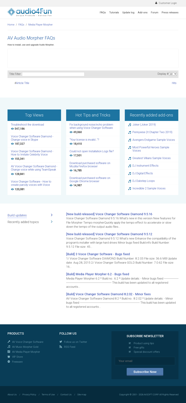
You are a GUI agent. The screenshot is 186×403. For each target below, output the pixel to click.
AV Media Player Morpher (26, 351)
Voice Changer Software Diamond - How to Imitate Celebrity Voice (32, 153)
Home (11, 24)
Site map (81, 394)
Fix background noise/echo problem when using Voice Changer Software (91, 126)
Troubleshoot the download (27, 124)
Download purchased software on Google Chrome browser (90, 179)
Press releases (170, 12)
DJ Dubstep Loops (143, 181)
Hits (174, 83)
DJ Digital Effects (142, 173)
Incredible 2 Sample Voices (148, 188)
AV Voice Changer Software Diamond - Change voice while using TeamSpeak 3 (34, 168)
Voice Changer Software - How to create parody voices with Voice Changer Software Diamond (31, 183)
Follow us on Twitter (75, 341)
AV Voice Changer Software (27, 341)
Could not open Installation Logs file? (92, 151)
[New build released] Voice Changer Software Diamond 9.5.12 (109, 234)
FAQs (103, 12)
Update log (128, 12)
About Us (12, 394)
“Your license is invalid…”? (84, 139)
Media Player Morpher (40, 24)
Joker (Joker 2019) (144, 124)
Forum (154, 12)
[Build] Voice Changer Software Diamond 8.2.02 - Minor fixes (108, 294)
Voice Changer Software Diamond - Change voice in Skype (32, 138)
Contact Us (66, 394)
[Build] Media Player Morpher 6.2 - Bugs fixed (97, 274)
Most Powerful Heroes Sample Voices (150, 149)
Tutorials (114, 12)
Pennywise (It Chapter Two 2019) (152, 132)
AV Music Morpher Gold (25, 346)
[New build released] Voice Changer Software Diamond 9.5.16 (109, 214)
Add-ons (143, 12)
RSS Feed (69, 346)
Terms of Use (48, 394)
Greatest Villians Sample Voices (151, 158)
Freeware (17, 361)
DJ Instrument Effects (145, 165)
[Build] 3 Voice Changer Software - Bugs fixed (98, 254)
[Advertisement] (93, 58)
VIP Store (17, 356)
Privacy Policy (29, 394)
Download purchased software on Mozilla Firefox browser (90, 164)
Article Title (22, 83)
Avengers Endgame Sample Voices (153, 139)
